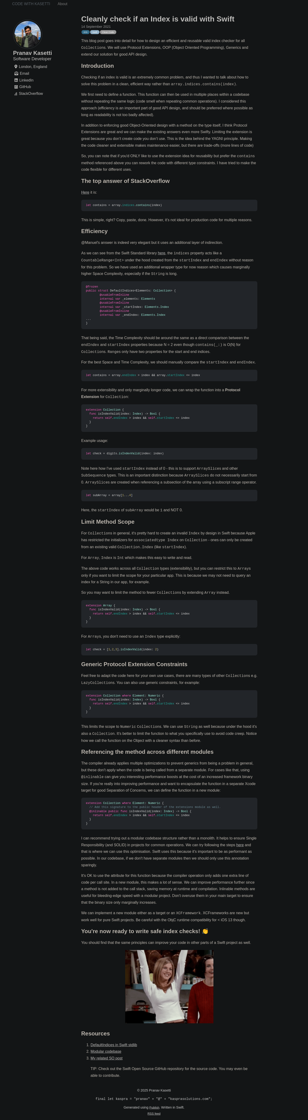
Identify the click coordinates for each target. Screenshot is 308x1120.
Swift (94, 32)
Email (24, 73)
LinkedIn (26, 80)
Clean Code (108, 32)
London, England (33, 67)
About (62, 4)
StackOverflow (31, 94)
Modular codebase (106, 1051)
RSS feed (154, 1114)
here (161, 253)
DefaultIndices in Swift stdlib (114, 1045)
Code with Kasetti (31, 4)
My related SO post (107, 1058)
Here (85, 192)
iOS (85, 32)
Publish (154, 1108)
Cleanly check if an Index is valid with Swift (157, 19)
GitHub (25, 87)
